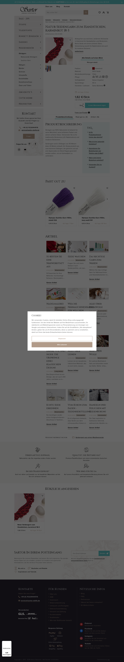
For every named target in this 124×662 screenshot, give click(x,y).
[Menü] (10, 642)
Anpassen (62, 338)
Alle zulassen (62, 344)
